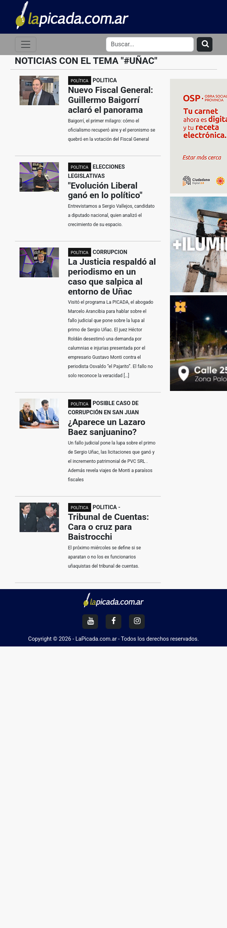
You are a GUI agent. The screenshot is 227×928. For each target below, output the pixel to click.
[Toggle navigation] (25, 44)
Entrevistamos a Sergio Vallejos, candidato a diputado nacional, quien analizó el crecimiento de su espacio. (111, 215)
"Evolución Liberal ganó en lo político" (105, 191)
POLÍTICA (79, 80)
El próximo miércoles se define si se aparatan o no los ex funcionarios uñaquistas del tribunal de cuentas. (104, 557)
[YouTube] (90, 621)
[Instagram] (137, 621)
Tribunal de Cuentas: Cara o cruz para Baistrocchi (108, 527)
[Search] (150, 44)
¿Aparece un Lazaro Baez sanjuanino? (106, 427)
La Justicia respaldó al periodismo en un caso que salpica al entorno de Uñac (112, 276)
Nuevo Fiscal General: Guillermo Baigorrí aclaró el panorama (111, 100)
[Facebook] (113, 621)
